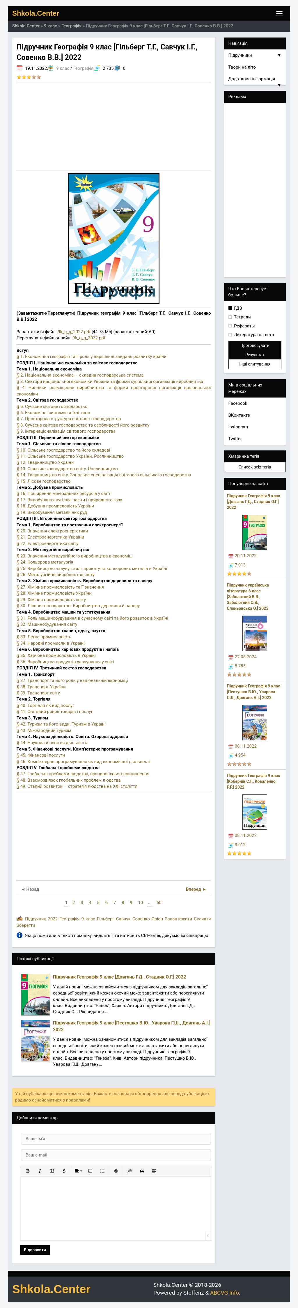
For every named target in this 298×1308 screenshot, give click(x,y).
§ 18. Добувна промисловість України (55, 506)
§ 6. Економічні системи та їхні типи (53, 412)
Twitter (235, 438)
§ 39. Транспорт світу (38, 693)
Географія (83, 68)
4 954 (237, 755)
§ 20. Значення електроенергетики (52, 531)
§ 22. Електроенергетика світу (47, 543)
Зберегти (26, 925)
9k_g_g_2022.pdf (74, 331)
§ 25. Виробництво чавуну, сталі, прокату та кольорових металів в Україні (92, 568)
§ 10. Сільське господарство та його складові (63, 450)
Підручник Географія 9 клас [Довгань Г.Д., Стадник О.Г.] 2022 (253, 501)
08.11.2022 (242, 746)
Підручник (35, 919)
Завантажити (178, 919)
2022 (53, 919)
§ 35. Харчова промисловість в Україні (56, 655)
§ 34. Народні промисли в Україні (51, 643)
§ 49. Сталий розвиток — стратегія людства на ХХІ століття (77, 786)
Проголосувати (254, 345)
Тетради (242, 317)
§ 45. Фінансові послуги (41, 755)
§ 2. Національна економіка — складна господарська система (80, 375)
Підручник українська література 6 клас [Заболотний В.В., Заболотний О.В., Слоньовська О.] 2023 (248, 597)
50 (159, 902)
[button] (27, 1171)
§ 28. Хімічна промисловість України (54, 593)
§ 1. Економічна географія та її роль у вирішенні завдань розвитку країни (91, 356)
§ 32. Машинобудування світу (47, 624)
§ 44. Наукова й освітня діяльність (52, 742)
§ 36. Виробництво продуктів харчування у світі (65, 661)
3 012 (237, 844)
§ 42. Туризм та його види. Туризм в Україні (61, 724)
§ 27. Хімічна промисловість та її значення (60, 587)
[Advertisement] (114, 126)
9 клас (62, 68)
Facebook (237, 403)
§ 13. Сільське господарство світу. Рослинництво (67, 468)
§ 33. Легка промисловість (44, 636)
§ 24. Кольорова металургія (45, 562)
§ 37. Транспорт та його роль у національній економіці (72, 680)
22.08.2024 (242, 657)
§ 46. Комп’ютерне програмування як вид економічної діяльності (83, 761)
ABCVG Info (224, 1292)
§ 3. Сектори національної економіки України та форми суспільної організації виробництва (110, 381)
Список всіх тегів (255, 467)
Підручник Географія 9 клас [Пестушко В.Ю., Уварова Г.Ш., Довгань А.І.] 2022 (253, 692)
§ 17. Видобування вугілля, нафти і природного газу (69, 499)
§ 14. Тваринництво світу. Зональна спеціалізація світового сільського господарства (104, 474)
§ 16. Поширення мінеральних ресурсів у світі (63, 493)
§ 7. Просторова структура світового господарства (69, 418)
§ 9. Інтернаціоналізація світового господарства (66, 431)
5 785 (237, 666)
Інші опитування (254, 364)
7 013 (237, 565)
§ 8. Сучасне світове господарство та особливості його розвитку (83, 425)
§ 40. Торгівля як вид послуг (45, 705)
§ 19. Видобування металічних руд (52, 512)
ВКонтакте (239, 415)
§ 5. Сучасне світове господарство (52, 406)
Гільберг (105, 919)
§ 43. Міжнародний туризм (44, 730)
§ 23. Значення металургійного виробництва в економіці (75, 556)
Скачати (202, 919)
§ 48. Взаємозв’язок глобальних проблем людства (69, 780)
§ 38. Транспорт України (41, 686)
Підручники (255, 55)
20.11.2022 (242, 555)
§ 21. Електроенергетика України (50, 537)
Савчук (123, 919)
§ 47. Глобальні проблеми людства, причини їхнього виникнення (83, 773)
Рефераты (244, 326)
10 (140, 902)
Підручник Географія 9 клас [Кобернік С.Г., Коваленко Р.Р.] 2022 (253, 781)
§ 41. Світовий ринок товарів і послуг (55, 711)
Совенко (141, 919)
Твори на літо (242, 67)
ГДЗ (237, 308)
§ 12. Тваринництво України (45, 462)
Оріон (157, 919)
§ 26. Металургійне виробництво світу (56, 574)
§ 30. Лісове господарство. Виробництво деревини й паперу (78, 605)
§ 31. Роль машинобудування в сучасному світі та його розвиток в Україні (92, 618)
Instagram (238, 427)
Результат (255, 354)
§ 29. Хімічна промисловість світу (51, 599)
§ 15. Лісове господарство (43, 481)
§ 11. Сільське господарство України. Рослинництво (70, 456)
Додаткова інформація (255, 80)
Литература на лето (253, 334)
